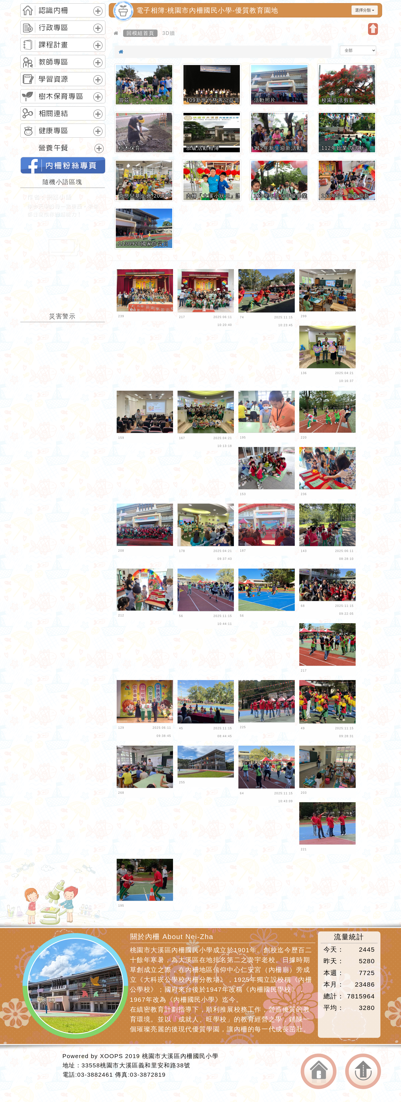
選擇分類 (364, 10)
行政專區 (53, 27)
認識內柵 (53, 10)
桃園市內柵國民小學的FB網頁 (62, 165)
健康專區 (53, 130)
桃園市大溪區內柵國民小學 (180, 1056)
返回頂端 (363, 1071)
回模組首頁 (140, 33)
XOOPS (111, 1056)
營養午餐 (53, 147)
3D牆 (168, 33)
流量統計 (349, 937)
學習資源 (53, 79)
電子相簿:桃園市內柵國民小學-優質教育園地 (207, 10)
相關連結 (53, 113)
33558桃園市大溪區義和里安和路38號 (135, 1065)
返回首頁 (318, 1071)
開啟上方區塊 (373, 29)
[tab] (62, 10)
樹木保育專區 (61, 96)
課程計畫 (53, 44)
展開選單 (98, 11)
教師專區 (53, 62)
